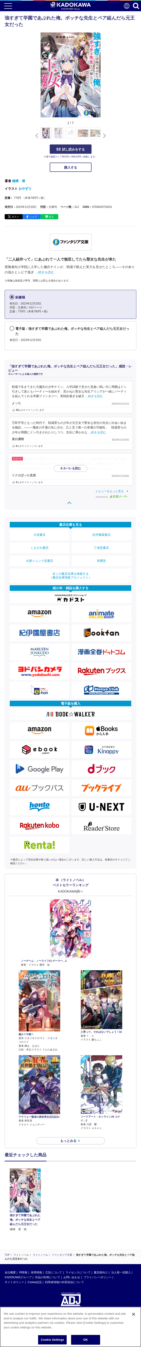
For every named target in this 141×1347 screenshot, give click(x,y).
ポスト (15, 216)
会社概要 (10, 1272)
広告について (53, 1272)
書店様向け (101, 1272)
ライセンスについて (78, 1272)
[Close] (133, 1314)
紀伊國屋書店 (101, 534)
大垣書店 (39, 534)
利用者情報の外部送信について (64, 1282)
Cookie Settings (52, 1339)
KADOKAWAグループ (18, 1277)
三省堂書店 (101, 547)
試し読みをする (70, 149)
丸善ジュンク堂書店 (39, 560)
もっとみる (68, 1141)
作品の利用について (47, 1277)
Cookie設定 (34, 1282)
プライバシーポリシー (97, 1277)
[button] (103, 136)
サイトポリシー (14, 1282)
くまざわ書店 (39, 547)
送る (51, 216)
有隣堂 (101, 560)
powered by (112, 497)
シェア (33, 216)
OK (85, 1339)
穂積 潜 (18, 181)
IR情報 (23, 1272)
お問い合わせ (71, 1277)
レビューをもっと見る (110, 491)
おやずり (25, 188)
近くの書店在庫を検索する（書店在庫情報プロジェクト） (70, 575)
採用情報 (36, 1272)
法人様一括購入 (121, 1272)
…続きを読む (44, 272)
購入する (70, 167)
